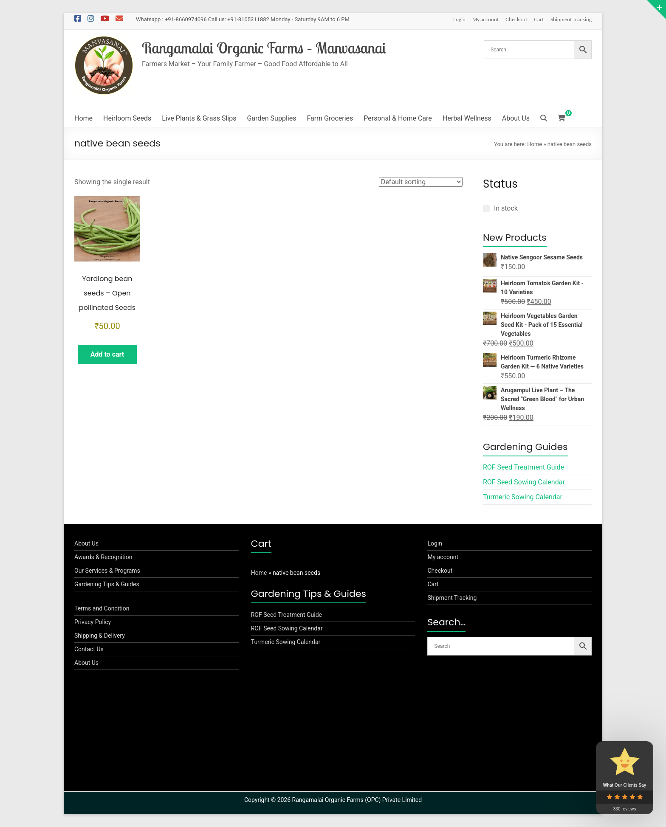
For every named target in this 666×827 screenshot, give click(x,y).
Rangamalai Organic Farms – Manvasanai (264, 47)
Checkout (516, 19)
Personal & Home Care (398, 118)
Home (83, 118)
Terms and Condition (101, 608)
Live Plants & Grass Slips (199, 118)
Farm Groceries (330, 118)
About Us (516, 118)
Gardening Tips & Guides (106, 584)
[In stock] (486, 208)
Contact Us (89, 649)
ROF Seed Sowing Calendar (524, 482)
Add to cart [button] (107, 354)
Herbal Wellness (467, 118)
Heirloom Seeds (127, 118)
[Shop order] (421, 182)
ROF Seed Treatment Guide (523, 467)
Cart (539, 19)
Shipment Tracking (571, 19)
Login (459, 19)
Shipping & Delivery (99, 635)
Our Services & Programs (107, 570)
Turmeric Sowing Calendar (522, 497)
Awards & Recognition (103, 557)
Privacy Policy (92, 622)
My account (485, 19)
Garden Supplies (271, 118)
